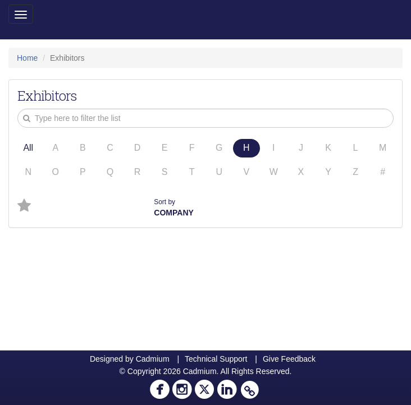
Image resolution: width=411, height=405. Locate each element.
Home (27, 57)
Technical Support (216, 358)
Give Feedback (289, 358)
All (28, 147)
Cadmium (153, 358)
